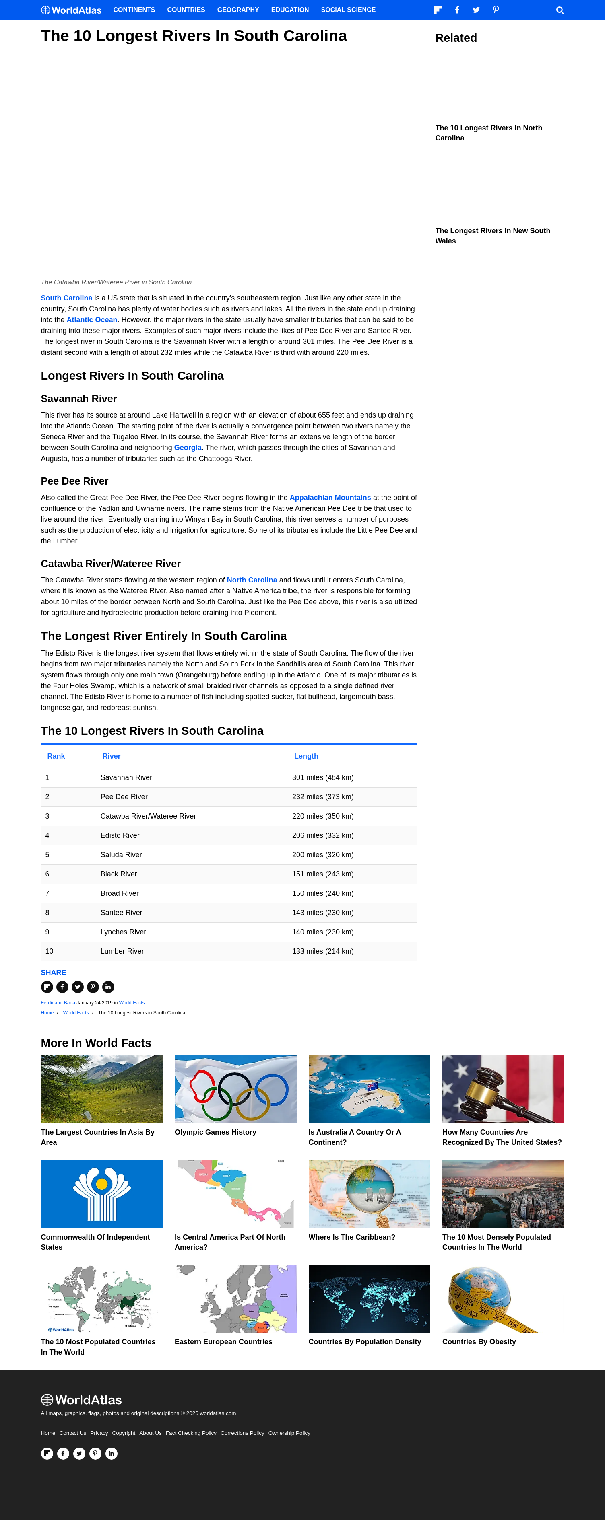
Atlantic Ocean (92, 320)
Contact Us (73, 1433)
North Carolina (252, 580)
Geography (238, 9)
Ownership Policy (289, 1433)
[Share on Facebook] (62, 987)
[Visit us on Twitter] (79, 1454)
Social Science (348, 9)
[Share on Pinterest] (93, 987)
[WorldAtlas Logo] (74, 10)
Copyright (124, 1433)
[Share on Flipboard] (47, 987)
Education (290, 9)
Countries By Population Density (365, 1342)
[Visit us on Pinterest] (95, 1454)
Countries (186, 9)
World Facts (132, 1003)
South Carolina (67, 298)
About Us (150, 1433)
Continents (134, 9)
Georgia (188, 448)
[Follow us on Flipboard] (47, 1454)
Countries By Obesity (479, 1342)
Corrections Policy (242, 1433)
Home (48, 1433)
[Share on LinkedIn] (108, 987)
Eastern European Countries (224, 1342)
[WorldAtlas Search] (560, 10)
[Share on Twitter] (78, 987)
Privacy (99, 1433)
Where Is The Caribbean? (352, 1237)
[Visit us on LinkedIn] (111, 1454)
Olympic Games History (215, 1132)
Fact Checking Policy (191, 1433)
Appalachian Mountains (330, 498)
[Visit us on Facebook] (63, 1454)
